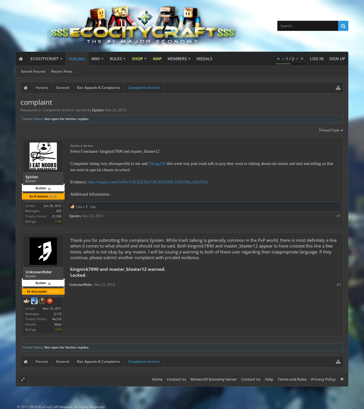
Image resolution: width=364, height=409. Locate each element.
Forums (77, 59)
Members (177, 58)
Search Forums (33, 71)
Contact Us (176, 379)
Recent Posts (62, 71)
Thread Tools (331, 130)
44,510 (56, 319)
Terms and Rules (292, 379)
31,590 (56, 216)
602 (58, 211)
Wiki (95, 58)
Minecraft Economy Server (214, 379)
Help (269, 379)
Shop (137, 58)
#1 (339, 216)
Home (157, 379)
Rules (116, 58)
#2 (339, 284)
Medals (204, 58)
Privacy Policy (323, 379)
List (93, 206)
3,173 (57, 314)
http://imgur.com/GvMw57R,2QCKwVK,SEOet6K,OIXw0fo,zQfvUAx (148, 182)
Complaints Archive (58, 110)
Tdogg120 (157, 163)
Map (157, 58)
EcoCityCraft (44, 58)
